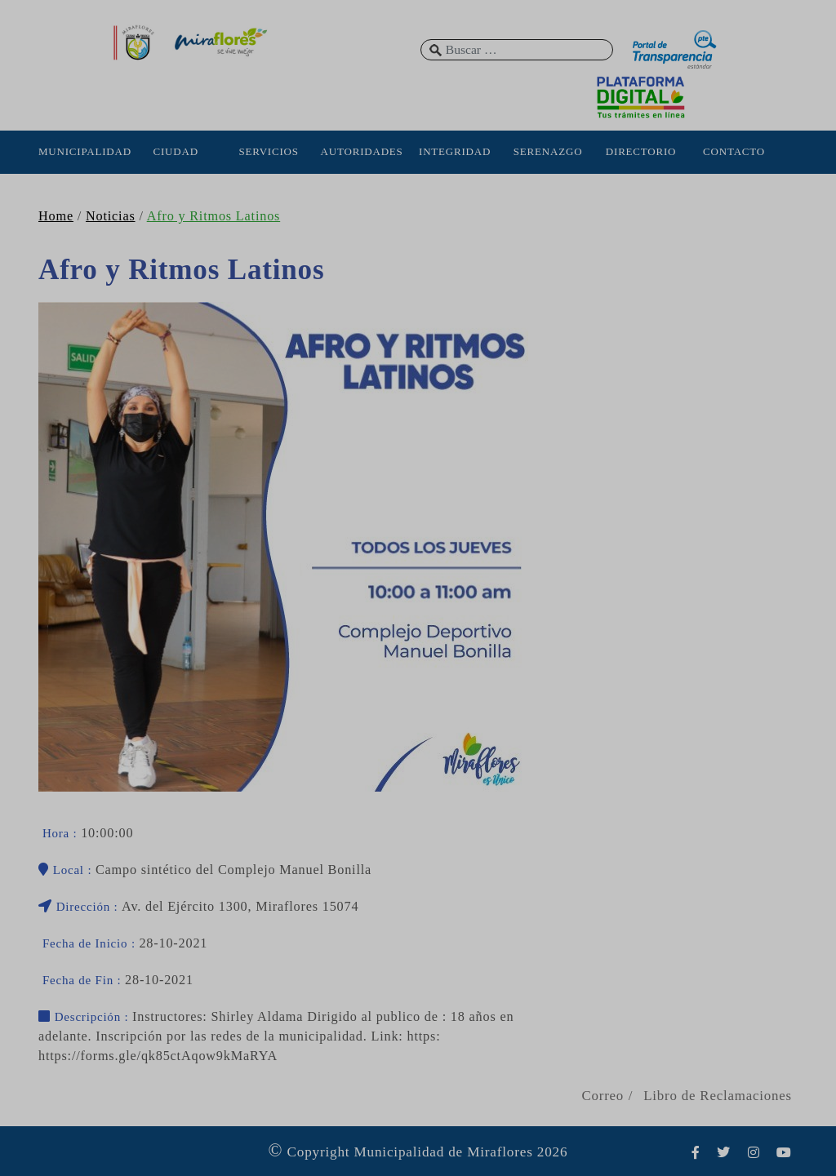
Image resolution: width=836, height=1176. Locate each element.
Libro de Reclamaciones (717, 1095)
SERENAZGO (548, 151)
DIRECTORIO (641, 151)
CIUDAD (175, 151)
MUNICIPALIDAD (82, 151)
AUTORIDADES (362, 151)
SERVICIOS (268, 151)
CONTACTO (734, 151)
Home (55, 216)
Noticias (111, 216)
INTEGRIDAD (455, 151)
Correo (602, 1095)
